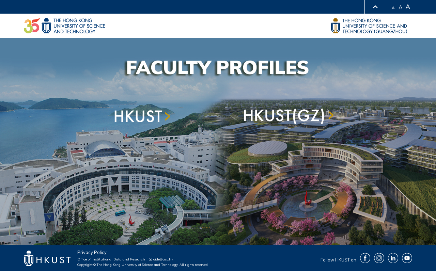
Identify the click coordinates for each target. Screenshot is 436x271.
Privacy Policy (92, 252)
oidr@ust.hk (161, 259)
